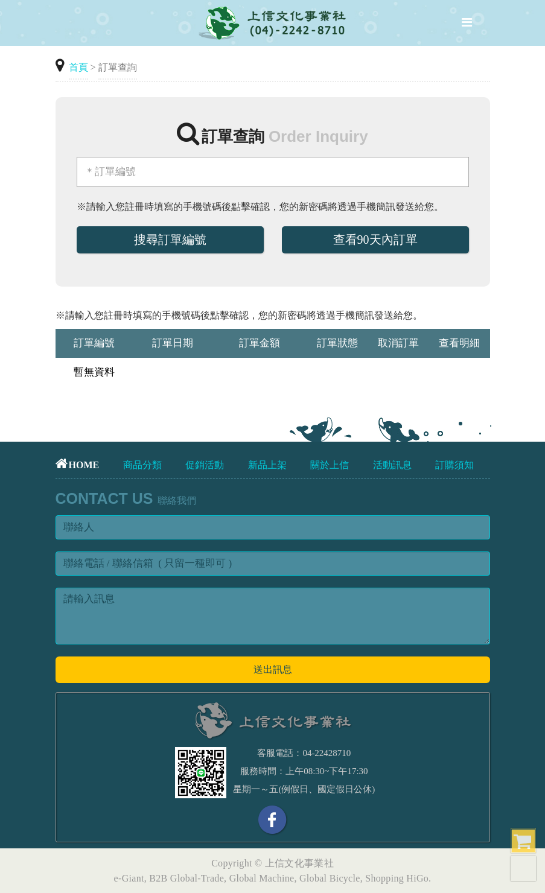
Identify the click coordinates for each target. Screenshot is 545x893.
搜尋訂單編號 (170, 239)
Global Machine (262, 878)
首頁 (78, 67)
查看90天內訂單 (375, 239)
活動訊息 (392, 465)
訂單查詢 (117, 67)
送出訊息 (272, 669)
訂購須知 (454, 465)
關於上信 (329, 465)
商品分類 (142, 465)
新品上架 (267, 465)
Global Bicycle (329, 878)
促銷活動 (204, 465)
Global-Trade (197, 878)
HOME (78, 465)
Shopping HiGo (397, 878)
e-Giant (129, 878)
